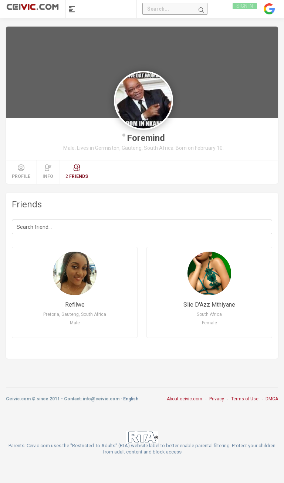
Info (48, 171)
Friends (27, 204)
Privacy (216, 405)
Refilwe (75, 309)
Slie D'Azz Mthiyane (209, 309)
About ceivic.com (184, 405)
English (130, 405)
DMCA (272, 405)
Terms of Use (244, 405)
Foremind (146, 138)
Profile (21, 171)
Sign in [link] (244, 9)
